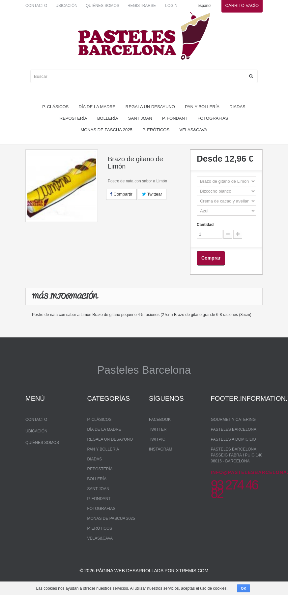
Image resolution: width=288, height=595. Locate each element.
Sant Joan (140, 118)
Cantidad (205, 224)
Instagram (160, 449)
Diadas (237, 106)
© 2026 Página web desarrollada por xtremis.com (144, 570)
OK (243, 588)
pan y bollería (202, 106)
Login (171, 5)
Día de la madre (97, 106)
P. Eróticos (155, 129)
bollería (107, 118)
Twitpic (157, 439)
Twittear (152, 194)
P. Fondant (174, 118)
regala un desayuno (150, 106)
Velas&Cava (193, 129)
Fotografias (212, 118)
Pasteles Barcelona (234, 429)
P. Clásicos (55, 106)
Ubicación (66, 5)
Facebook (160, 419)
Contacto (36, 5)
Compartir (121, 194)
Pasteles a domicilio (233, 439)
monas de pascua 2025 (106, 129)
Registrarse (142, 5)
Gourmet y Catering (233, 419)
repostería (73, 118)
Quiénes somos (102, 5)
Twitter (157, 429)
